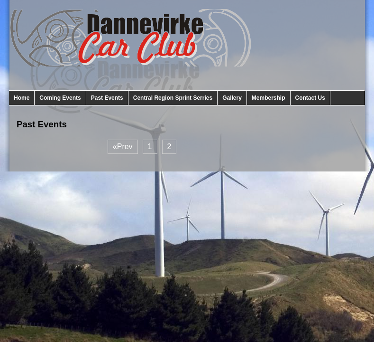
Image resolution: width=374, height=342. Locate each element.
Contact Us (310, 98)
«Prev (123, 146)
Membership (268, 98)
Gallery (232, 98)
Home (21, 98)
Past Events (107, 98)
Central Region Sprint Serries (172, 98)
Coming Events (60, 98)
